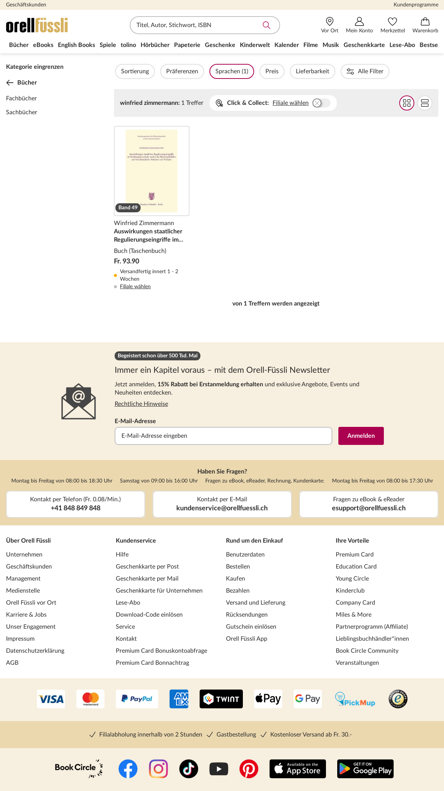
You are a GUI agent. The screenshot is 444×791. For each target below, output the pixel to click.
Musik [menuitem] (331, 45)
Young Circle (352, 579)
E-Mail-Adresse (135, 421)
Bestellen (238, 567)
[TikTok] (188, 769)
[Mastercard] (90, 700)
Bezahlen (238, 591)
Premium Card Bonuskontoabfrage (161, 651)
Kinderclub (350, 591)
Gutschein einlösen (251, 627)
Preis (292, 71)
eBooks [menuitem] (43, 45)
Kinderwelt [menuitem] (255, 45)
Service (125, 627)
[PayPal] (137, 700)
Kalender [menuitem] (286, 45)
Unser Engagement (31, 627)
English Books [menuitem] (76, 45)
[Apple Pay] (268, 700)
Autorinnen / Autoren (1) (399, 71)
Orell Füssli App (246, 639)
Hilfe (122, 555)
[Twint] (221, 700)
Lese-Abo (128, 603)
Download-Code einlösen (149, 615)
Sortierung (155, 71)
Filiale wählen (291, 103)
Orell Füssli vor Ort (31, 603)
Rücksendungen (247, 615)
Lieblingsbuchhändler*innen (372, 639)
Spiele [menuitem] (108, 45)
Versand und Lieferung (255, 603)
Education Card (356, 567)
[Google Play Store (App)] (365, 769)
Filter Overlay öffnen (122, 71)
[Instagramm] (158, 769)
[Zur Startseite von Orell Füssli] (49, 25)
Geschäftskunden (26, 5)
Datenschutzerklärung (35, 651)
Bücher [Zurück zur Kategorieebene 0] (21, 82)
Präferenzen (202, 71)
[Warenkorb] (425, 25)
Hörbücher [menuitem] (155, 45)
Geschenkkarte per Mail (147, 579)
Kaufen (235, 579)
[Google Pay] (308, 700)
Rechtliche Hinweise (141, 404)
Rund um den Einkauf (254, 541)
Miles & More (353, 615)
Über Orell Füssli (28, 541)
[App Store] (298, 769)
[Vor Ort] (329, 25)
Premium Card (355, 555)
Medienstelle (23, 591)
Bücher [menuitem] (19, 45)
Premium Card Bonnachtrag (152, 663)
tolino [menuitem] (128, 45)
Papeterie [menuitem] (187, 45)
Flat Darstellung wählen (425, 103)
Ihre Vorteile (352, 541)
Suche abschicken (266, 25)
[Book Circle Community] (79, 769)
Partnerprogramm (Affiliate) (372, 627)
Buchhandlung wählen (321, 102)
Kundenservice (136, 541)
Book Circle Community (367, 651)
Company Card (355, 603)
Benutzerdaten (245, 555)
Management (23, 579)
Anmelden (361, 436)
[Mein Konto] (359, 25)
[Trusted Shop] (398, 700)
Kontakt (126, 639)
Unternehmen (24, 555)
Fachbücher (21, 98)
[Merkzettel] (392, 25)
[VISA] (51, 700)
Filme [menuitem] (310, 45)
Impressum (20, 639)
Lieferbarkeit (333, 71)
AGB (12, 663)
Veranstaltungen (357, 663)
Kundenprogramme (416, 5)
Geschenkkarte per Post (147, 567)
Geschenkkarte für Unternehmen (159, 591)
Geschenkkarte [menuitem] (364, 45)
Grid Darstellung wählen (407, 103)
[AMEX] (179, 700)
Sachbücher (21, 112)
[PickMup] (355, 700)
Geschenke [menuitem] (220, 45)
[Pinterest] (248, 769)
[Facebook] (128, 769)
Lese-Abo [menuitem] (402, 45)
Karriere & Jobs (26, 615)
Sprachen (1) (252, 71)
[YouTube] (218, 769)
